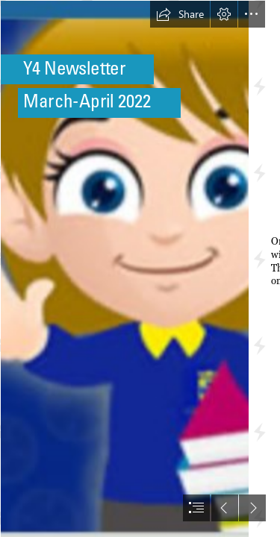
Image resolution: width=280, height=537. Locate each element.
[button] (180, 14)
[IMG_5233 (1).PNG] (124, 268)
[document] (140, 268)
